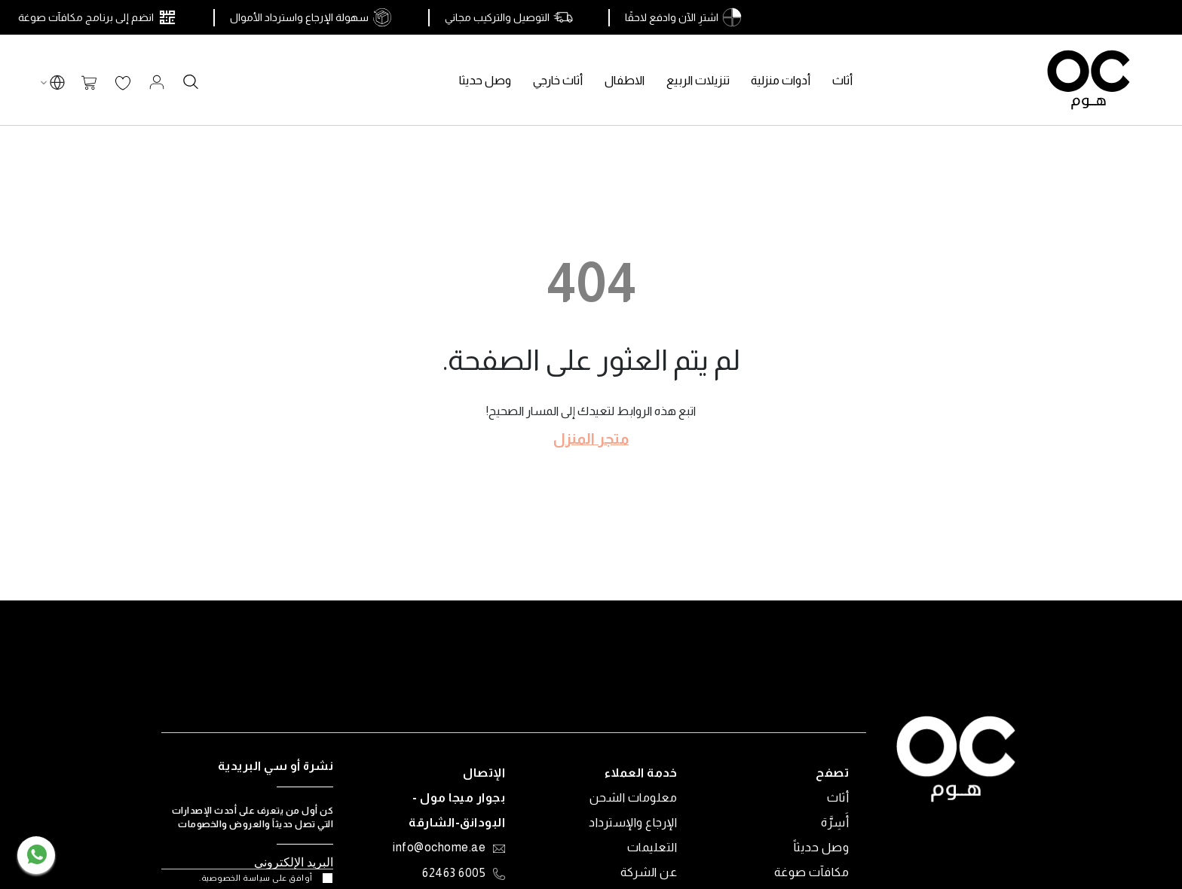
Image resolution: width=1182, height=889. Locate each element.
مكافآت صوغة (812, 872)
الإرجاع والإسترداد (633, 822)
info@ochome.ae (439, 848)
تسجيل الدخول (156, 82)
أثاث (838, 797)
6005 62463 (453, 873)
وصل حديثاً (822, 847)
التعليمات (652, 847)
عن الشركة (649, 872)
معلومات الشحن (633, 797)
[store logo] (1088, 80)
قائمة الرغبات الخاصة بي (122, 83)
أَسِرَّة (835, 822)
